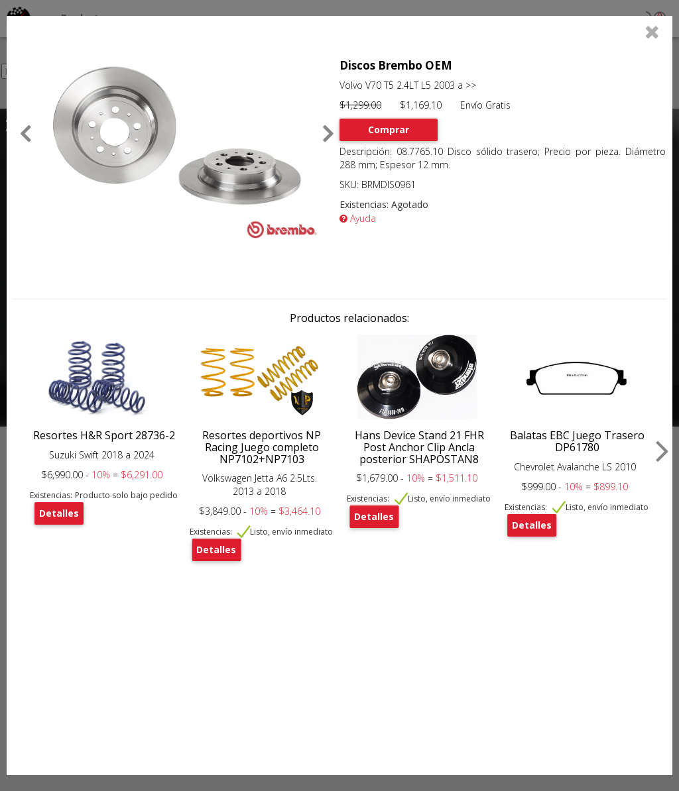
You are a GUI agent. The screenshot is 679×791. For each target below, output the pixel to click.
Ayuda (358, 218)
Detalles (59, 513)
